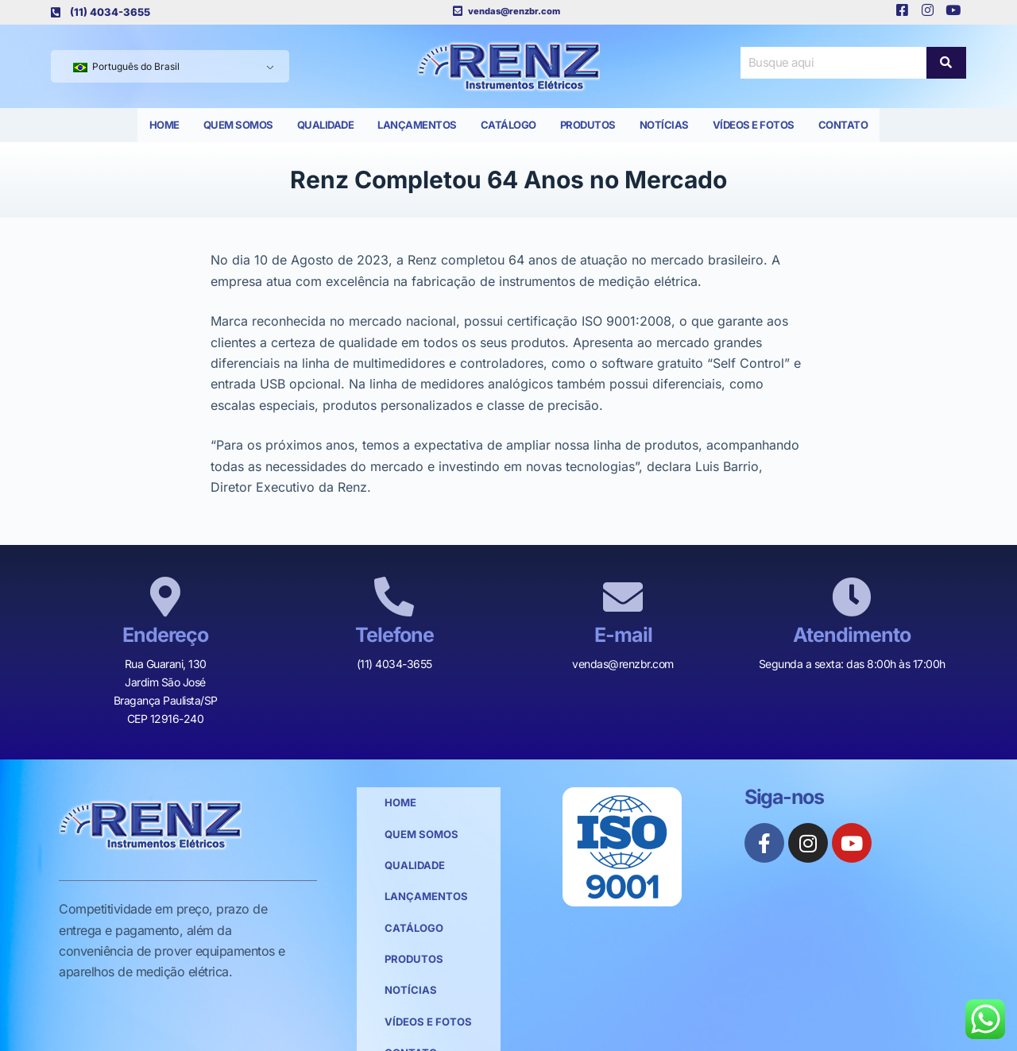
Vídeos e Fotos (754, 124)
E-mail (623, 635)
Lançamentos (417, 124)
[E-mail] (623, 596)
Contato (843, 124)
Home (164, 124)
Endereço (165, 635)
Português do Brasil (126, 66)
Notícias (664, 124)
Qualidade (325, 124)
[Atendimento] (852, 596)
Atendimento (852, 635)
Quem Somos (238, 124)
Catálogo (508, 124)
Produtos (588, 124)
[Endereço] (165, 596)
